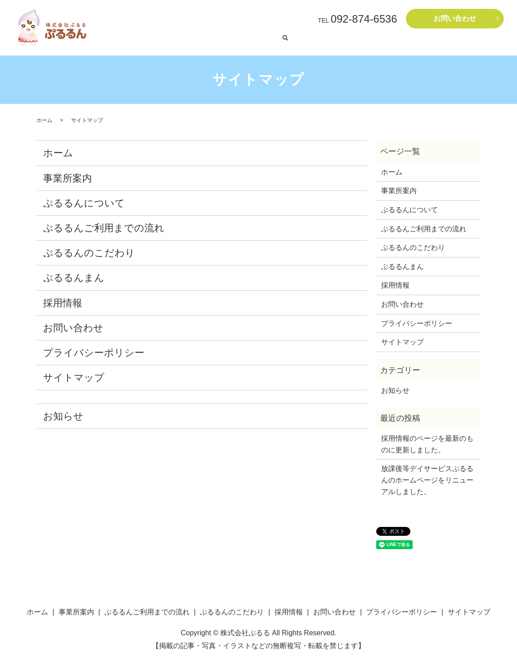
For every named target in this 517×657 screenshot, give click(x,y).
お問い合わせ (454, 18)
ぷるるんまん (73, 275)
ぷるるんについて (84, 200)
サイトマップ (73, 375)
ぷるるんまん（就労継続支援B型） (320, 42)
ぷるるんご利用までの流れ (398, 42)
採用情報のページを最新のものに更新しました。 (427, 441)
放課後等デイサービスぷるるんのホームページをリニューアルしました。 (427, 478)
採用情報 (475, 42)
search (494, 42)
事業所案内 (447, 42)
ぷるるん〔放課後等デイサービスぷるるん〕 (220, 42)
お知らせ (63, 414)
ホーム (155, 42)
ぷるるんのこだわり (89, 250)
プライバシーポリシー (93, 350)
